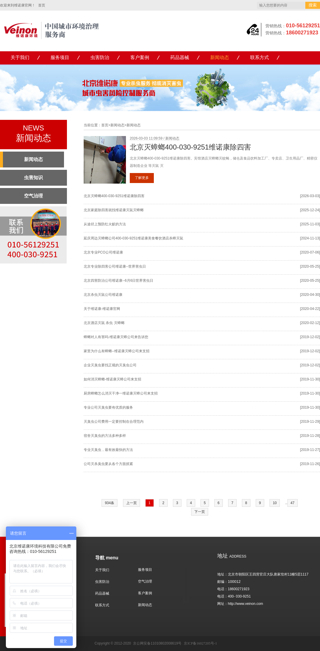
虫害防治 (99, 57)
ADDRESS (231, 556)
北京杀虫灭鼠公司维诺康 (103, 295)
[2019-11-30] (310, 379)
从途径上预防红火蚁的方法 (105, 224)
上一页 (131, 503)
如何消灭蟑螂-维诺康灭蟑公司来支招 (112, 379)
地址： (222, 574)
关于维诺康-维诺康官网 (102, 309)
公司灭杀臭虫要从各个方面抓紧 (108, 464)
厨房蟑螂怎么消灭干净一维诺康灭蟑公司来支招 (121, 393)
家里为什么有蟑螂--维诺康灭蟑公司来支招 (116, 351)
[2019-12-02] (310, 337)
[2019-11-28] (310, 436)
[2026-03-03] (310, 196)
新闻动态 (219, 57)
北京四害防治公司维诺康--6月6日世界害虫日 (118, 280)
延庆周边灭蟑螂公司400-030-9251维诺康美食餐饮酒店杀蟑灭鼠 (133, 238)
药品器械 (179, 57)
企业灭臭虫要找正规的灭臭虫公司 (110, 365)
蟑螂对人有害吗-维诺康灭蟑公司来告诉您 (116, 337)
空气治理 (145, 581)
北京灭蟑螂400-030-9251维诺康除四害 (190, 147)
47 (292, 503)
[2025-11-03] (310, 224)
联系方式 (259, 57)
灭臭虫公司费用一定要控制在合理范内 (114, 422)
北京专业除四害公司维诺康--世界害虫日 (115, 266)
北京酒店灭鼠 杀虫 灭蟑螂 (104, 323)
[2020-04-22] (310, 309)
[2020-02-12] (310, 323)
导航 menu (106, 557)
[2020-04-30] (310, 295)
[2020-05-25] (310, 266)
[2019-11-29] (310, 422)
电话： (222, 589)
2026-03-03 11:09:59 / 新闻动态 (154, 138)
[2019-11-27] (310, 450)
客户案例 (139, 57)
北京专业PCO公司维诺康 (103, 252)
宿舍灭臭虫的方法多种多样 (105, 436)
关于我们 (20, 57)
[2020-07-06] (310, 252)
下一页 (199, 512)
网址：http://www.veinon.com (240, 604)
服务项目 (59, 57)
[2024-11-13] (310, 238)
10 (275, 503)
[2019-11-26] (310, 464)
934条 (109, 503)
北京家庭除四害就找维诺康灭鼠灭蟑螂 (114, 210)
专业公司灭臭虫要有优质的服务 (108, 407)
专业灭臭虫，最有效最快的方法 (108, 450)
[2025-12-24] (310, 210)
